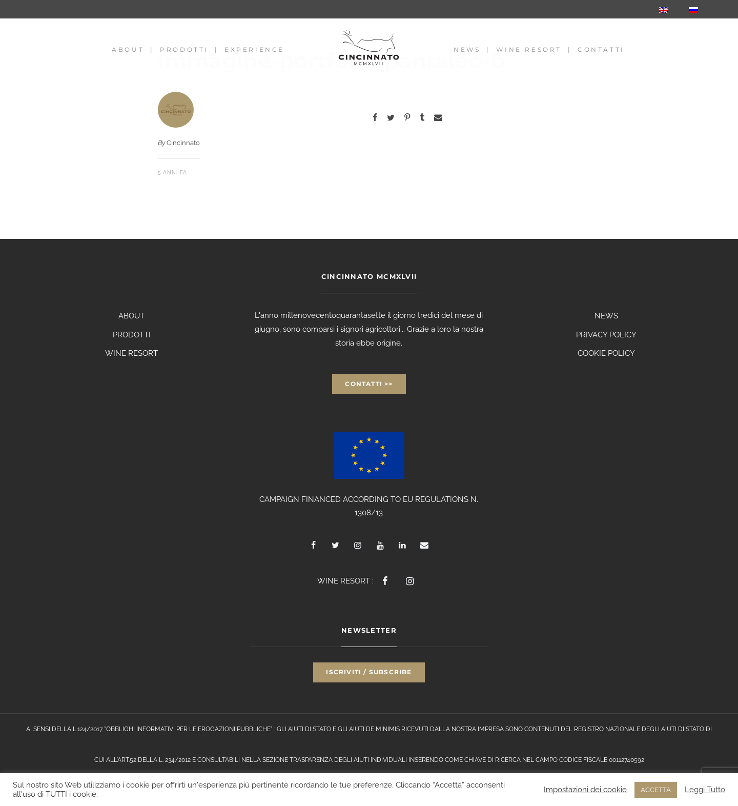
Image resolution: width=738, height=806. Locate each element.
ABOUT (131, 315)
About (128, 49)
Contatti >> (369, 384)
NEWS (606, 315)
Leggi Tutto (705, 789)
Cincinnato (183, 143)
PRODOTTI (132, 334)
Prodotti (184, 49)
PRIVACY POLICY (606, 334)
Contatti (601, 49)
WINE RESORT (131, 353)
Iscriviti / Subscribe (369, 672)
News (467, 49)
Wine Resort (529, 49)
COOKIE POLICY (606, 353)
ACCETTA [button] (656, 790)
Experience (254, 49)
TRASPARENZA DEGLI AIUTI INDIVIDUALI (348, 759)
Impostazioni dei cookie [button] (585, 789)
